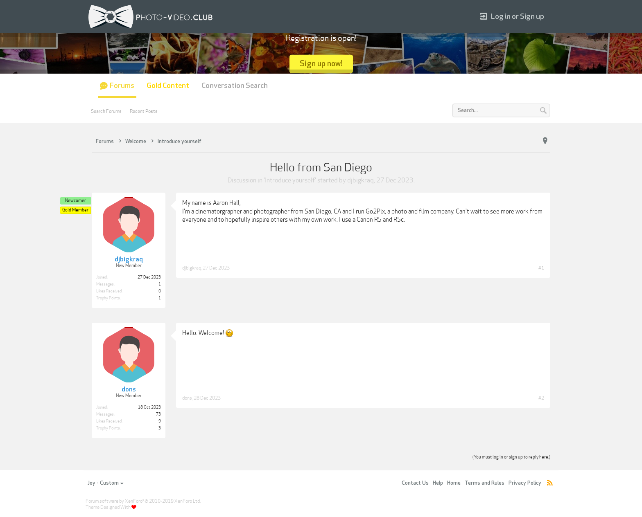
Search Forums (106, 111)
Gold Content (168, 85)
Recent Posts (144, 111)
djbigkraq (360, 180)
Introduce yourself (290, 180)
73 (158, 414)
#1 (541, 268)
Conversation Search (234, 85)
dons (187, 398)
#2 (541, 398)
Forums (122, 85)
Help (438, 483)
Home (454, 483)
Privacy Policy (525, 483)
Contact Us (415, 483)
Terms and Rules (484, 483)
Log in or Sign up (512, 16)
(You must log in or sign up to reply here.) (511, 457)
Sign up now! (321, 63)
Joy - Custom (105, 483)
